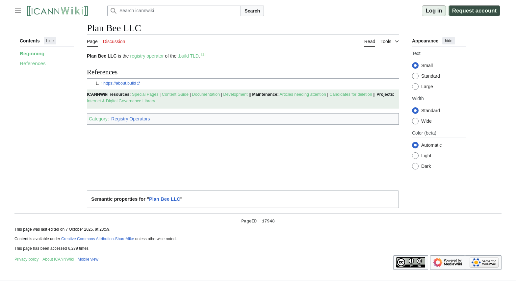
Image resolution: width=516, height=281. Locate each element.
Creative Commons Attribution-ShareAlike (97, 240)
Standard (430, 76)
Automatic (431, 145)
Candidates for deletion (350, 94)
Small (427, 65)
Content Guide (175, 94)
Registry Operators (130, 118)
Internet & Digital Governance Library (121, 101)
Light (426, 155)
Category (98, 118)
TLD (194, 56)
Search (252, 10)
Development (235, 94)
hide (50, 40)
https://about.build (119, 83)
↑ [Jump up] (101, 83)
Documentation (206, 94)
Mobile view (88, 260)
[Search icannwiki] (174, 11)
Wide (426, 121)
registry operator (147, 56)
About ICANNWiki (58, 260)
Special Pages (145, 94)
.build (183, 56)
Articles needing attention (302, 94)
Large (427, 86)
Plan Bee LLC (164, 199)
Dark (426, 166)
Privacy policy (26, 260)
